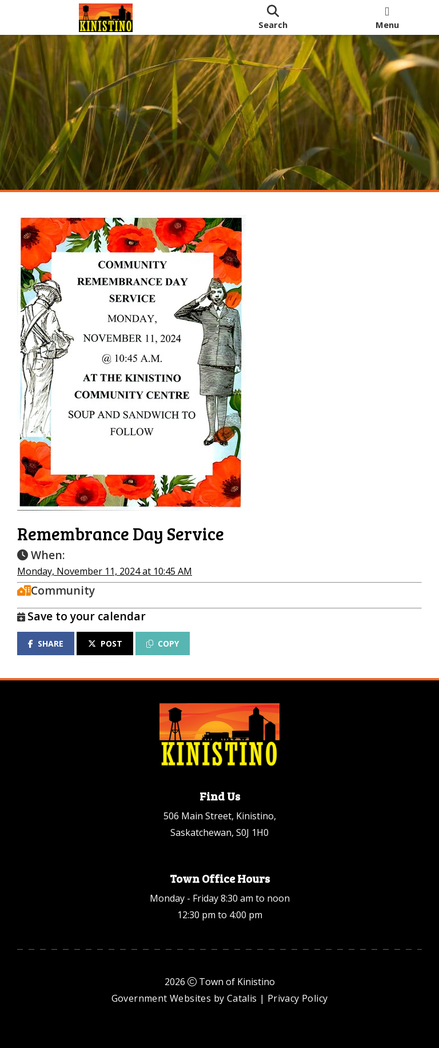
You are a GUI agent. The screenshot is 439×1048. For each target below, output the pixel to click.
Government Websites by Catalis (184, 998)
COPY (162, 643)
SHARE (45, 643)
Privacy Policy (298, 998)
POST (105, 643)
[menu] (387, 17)
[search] (273, 17)
